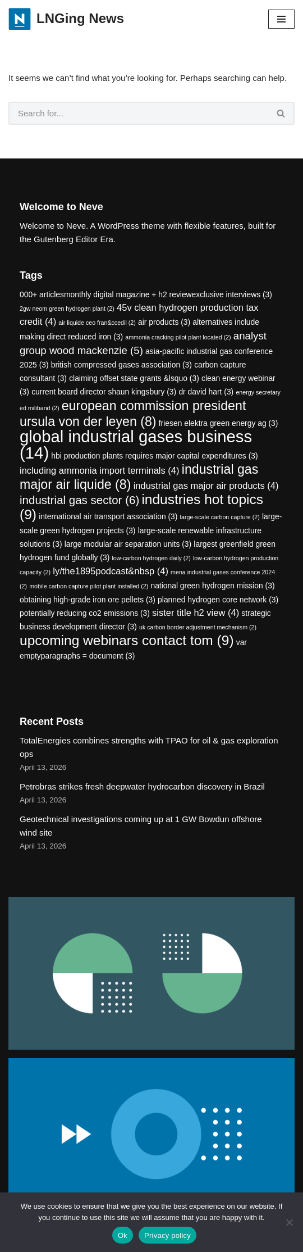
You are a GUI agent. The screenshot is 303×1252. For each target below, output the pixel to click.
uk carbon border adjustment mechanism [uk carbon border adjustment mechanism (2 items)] (197, 627)
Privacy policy (167, 1235)
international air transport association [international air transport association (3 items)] (108, 516)
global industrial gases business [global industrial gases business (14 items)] (136, 444)
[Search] (138, 113)
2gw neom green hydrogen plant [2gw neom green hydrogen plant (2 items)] (67, 308)
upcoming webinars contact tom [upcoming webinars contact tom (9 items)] (127, 640)
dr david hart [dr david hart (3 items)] (205, 391)
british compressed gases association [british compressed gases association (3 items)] (121, 364)
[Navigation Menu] (281, 19)
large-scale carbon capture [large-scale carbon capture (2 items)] (220, 517)
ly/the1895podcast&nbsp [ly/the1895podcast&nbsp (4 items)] (110, 571)
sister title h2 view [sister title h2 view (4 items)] (195, 612)
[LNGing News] (66, 19)
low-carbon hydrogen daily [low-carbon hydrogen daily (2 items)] (151, 558)
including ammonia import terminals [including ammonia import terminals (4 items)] (100, 470)
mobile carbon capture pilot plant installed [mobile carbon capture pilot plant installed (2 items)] (88, 586)
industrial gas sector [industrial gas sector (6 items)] (79, 499)
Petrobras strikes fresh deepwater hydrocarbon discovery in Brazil (142, 786)
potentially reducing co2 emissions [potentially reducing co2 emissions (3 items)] (85, 613)
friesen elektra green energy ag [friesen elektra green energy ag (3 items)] (218, 423)
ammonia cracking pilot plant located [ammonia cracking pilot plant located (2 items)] (178, 337)
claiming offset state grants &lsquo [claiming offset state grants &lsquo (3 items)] (134, 378)
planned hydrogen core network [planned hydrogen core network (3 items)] (218, 599)
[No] (289, 1222)
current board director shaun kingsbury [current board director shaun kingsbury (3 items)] (103, 391)
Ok (122, 1235)
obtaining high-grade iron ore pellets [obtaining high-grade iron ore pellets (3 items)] (87, 599)
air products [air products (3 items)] (164, 321)
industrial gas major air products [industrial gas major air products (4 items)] (206, 485)
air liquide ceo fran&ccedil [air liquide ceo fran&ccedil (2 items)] (96, 322)
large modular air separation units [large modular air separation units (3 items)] (128, 543)
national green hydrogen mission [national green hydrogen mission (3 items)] (212, 585)
